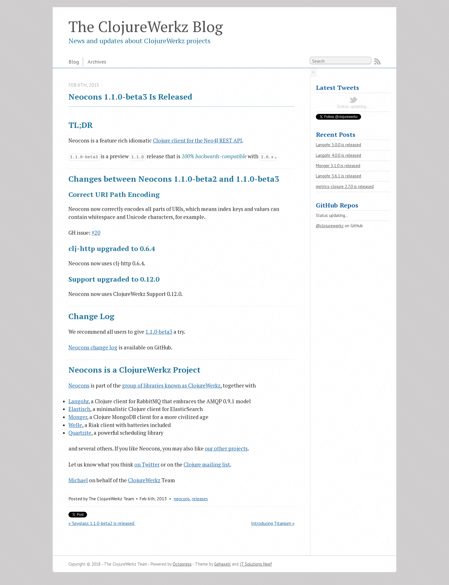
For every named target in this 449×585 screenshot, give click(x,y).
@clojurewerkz (330, 225)
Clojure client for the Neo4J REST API (197, 140)
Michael (78, 480)
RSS (377, 61)
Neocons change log (92, 347)
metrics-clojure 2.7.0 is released (345, 186)
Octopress (182, 564)
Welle (75, 425)
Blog (73, 61)
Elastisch (79, 409)
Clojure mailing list (207, 464)
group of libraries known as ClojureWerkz (171, 385)
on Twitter (146, 464)
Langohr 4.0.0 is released (338, 155)
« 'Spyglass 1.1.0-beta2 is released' (101, 523)
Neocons (78, 385)
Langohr (78, 401)
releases (200, 498)
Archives (97, 61)
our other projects (226, 448)
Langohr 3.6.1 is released (338, 176)
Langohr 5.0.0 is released (338, 144)
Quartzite (79, 432)
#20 (96, 232)
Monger (77, 417)
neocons (182, 498)
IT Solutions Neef (256, 564)
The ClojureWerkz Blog (145, 26)
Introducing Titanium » (272, 523)
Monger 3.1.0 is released (338, 165)
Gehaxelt (222, 564)
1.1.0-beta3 (158, 331)
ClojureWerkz (144, 480)
